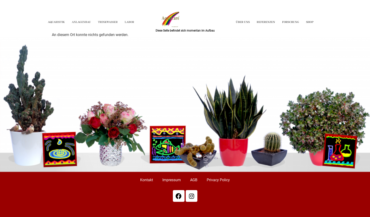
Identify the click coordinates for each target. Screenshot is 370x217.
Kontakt (146, 180)
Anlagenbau (81, 22)
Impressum (171, 180)
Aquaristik (56, 22)
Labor (129, 22)
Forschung (290, 22)
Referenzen (266, 22)
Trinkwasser (108, 22)
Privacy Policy (218, 180)
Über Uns (243, 22)
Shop (309, 22)
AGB (193, 180)
